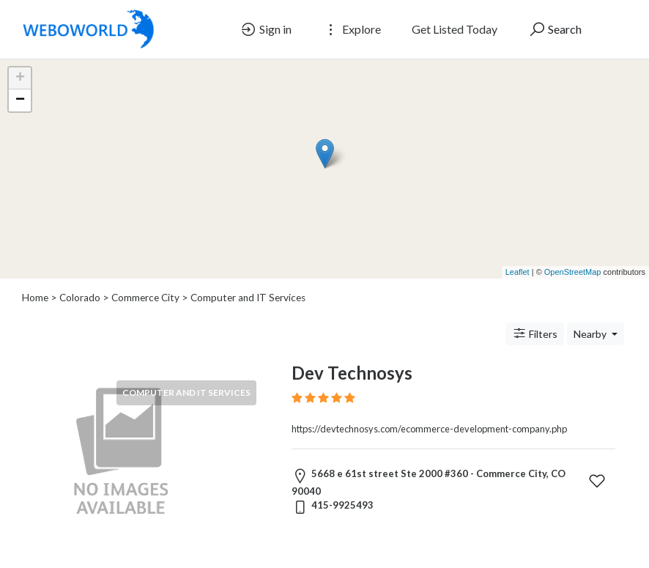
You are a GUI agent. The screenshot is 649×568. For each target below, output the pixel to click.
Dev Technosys (352, 372)
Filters (534, 333)
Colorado (79, 297)
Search (555, 29)
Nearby (591, 334)
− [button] (20, 100)
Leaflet (517, 272)
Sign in (266, 29)
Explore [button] (351, 29)
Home (35, 297)
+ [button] (20, 78)
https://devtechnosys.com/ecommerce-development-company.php (429, 429)
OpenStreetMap (572, 272)
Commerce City (145, 297)
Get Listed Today (454, 29)
